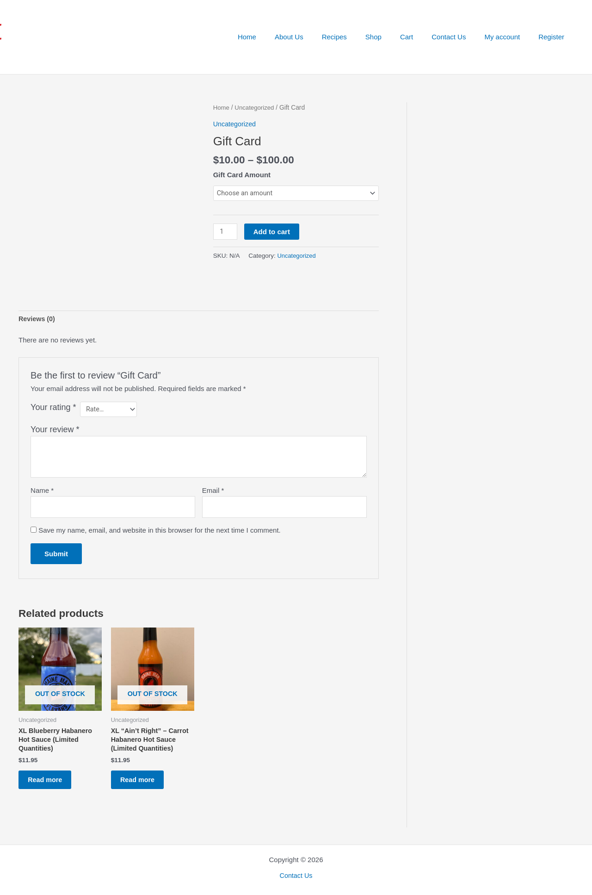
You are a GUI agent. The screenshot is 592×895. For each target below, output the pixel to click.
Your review (55, 416)
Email (213, 477)
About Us (319, 37)
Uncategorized (256, 107)
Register (554, 37)
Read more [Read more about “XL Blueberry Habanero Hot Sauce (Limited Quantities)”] (50, 772)
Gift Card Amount (242, 175)
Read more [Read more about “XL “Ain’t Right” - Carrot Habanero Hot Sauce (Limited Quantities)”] (143, 772)
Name (42, 477)
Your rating (53, 393)
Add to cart (272, 232)
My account (509, 37)
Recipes (359, 37)
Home (281, 37)
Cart (422, 37)
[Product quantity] (225, 232)
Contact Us (460, 37)
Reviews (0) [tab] (37, 305)
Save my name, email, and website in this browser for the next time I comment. (159, 518)
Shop (394, 37)
